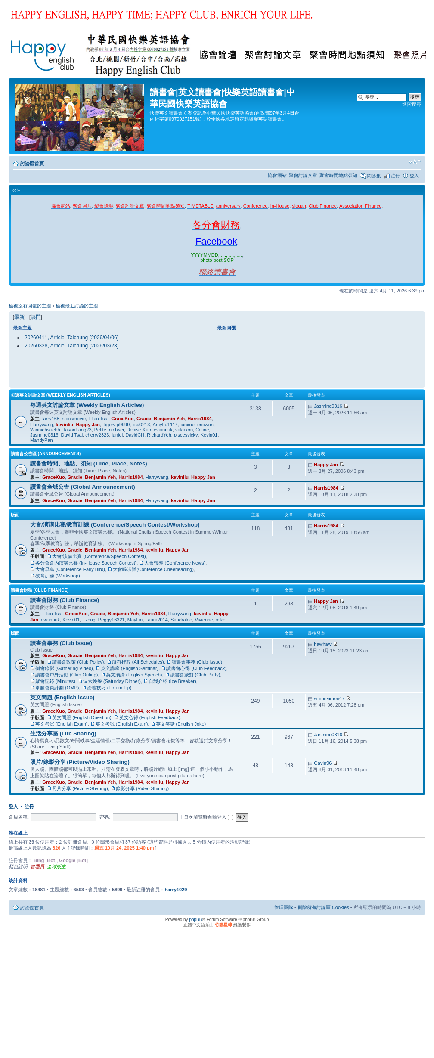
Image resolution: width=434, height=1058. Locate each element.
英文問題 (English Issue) (62, 697)
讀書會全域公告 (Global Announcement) (82, 487)
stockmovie (74, 418)
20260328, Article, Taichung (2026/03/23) (72, 346)
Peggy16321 (111, 619)
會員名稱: (19, 816)
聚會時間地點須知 (338, 175)
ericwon (205, 424)
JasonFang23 (77, 429)
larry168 (50, 418)
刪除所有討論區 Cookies (323, 907)
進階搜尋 (411, 104)
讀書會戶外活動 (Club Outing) (66, 674)
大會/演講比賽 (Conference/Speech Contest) (99, 556)
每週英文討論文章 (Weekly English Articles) (60, 395)
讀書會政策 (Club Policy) (78, 661)
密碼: (104, 816)
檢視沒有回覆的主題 (30, 305)
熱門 (36, 317)
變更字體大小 (415, 162)
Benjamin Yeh (169, 418)
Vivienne (204, 619)
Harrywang (41, 424)
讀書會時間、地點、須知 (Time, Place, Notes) (88, 463)
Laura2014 (156, 619)
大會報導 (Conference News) (174, 562)
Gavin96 (323, 763)
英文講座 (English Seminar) (129, 668)
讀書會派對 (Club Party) (195, 674)
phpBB (195, 919)
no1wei (116, 429)
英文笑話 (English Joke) (181, 723)
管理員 (37, 866)
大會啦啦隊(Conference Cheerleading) (153, 569)
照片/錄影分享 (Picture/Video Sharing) (80, 762)
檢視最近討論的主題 (77, 305)
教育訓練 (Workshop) (57, 575)
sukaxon (184, 429)
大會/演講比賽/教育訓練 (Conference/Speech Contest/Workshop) (115, 524)
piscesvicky (186, 434)
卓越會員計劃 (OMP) (57, 687)
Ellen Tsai (98, 418)
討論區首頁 (32, 163)
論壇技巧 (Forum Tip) (109, 687)
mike (221, 619)
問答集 (374, 175)
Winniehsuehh (45, 429)
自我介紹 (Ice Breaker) (172, 681)
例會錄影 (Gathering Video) (64, 668)
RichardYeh (159, 434)
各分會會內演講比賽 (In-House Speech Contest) (85, 562)
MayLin (135, 619)
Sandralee (181, 619)
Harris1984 (199, 418)
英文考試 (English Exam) (61, 723)
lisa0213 (141, 424)
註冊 (395, 175)
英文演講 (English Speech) (134, 674)
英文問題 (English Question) (82, 717)
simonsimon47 (329, 698)
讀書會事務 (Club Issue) (61, 643)
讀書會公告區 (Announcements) (46, 453)
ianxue (187, 424)
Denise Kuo (139, 429)
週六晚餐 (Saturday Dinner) (112, 681)
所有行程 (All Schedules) (138, 661)
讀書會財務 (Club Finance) (39, 590)
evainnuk (163, 429)
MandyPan (41, 440)
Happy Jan (88, 424)
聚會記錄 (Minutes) (55, 681)
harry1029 (175, 889)
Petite (100, 429)
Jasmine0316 (44, 434)
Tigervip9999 (116, 424)
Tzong (89, 619)
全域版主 (56, 866)
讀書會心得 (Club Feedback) (196, 668)
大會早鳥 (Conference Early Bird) (70, 569)
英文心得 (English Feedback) (149, 717)
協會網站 (277, 175)
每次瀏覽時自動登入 (208, 816)
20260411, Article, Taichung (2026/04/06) (72, 338)
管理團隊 (283, 907)
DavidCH (134, 434)
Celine (202, 429)
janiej (117, 434)
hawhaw (322, 644)
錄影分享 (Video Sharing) (142, 788)
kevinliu (64, 424)
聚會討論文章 (303, 175)
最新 (19, 317)
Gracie (143, 418)
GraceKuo (122, 418)
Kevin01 (209, 434)
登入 (414, 175)
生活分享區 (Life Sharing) (63, 733)
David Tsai (72, 434)
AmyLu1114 (165, 424)
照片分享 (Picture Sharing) (80, 788)
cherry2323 (97, 434)
